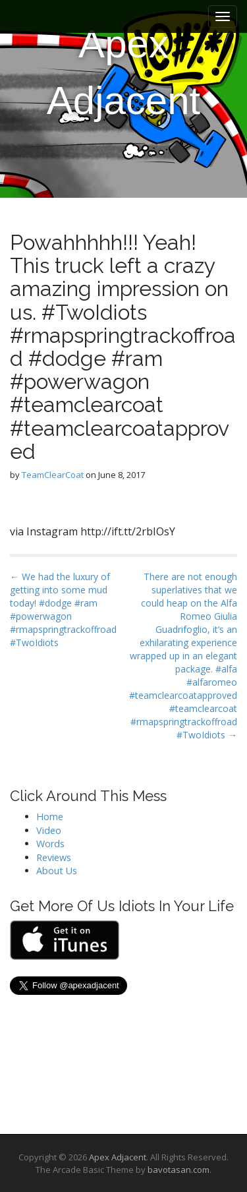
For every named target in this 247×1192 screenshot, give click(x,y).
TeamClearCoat (53, 475)
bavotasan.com (178, 1170)
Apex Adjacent (124, 72)
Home (49, 816)
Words (50, 843)
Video (48, 830)
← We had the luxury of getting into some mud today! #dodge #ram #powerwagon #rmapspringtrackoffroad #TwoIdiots (63, 609)
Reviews (53, 857)
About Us (56, 870)
